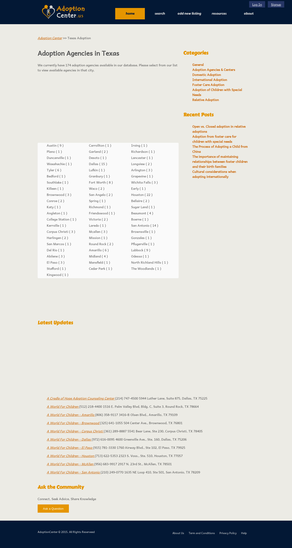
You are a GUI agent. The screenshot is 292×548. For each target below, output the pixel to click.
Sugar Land (140, 206)
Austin (52, 145)
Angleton (54, 213)
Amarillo (96, 249)
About (248, 13)
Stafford (53, 268)
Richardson (140, 151)
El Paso (52, 262)
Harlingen (54, 237)
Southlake (54, 182)
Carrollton (97, 145)
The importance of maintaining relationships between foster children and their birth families (220, 161)
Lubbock (137, 249)
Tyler (51, 169)
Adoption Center (50, 37)
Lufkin (94, 169)
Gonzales (138, 237)
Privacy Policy (228, 533)
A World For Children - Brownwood (73, 422)
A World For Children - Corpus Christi (75, 431)
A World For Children (63, 406)
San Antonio (140, 225)
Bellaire (137, 200)
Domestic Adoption (206, 74)
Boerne (136, 219)
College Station (58, 219)
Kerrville (53, 225)
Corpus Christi (58, 231)
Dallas (94, 163)
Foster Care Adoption (208, 84)
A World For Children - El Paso (70, 447)
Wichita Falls (141, 182)
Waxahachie (56, 163)
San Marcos (56, 243)
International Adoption (209, 79)
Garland (95, 151)
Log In (257, 4)
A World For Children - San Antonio (74, 472)
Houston (138, 194)
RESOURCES (219, 13)
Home (130, 13)
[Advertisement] (108, 108)
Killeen (52, 188)
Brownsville (140, 231)
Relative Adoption (205, 99)
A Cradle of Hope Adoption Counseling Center (81, 398)
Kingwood (54, 274)
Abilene (53, 256)
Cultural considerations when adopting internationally (214, 174)
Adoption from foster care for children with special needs (214, 139)
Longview (138, 163)
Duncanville (56, 157)
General (198, 64)
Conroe (52, 200)
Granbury (96, 176)
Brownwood (56, 194)
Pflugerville (139, 243)
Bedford (53, 176)
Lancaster (139, 157)
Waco (93, 188)
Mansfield (96, 262)
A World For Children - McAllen (70, 463)
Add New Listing (189, 13)
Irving (136, 145)
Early (135, 188)
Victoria (95, 219)
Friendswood (99, 213)
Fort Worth (98, 182)
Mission (95, 237)
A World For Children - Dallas (69, 439)
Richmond (96, 206)
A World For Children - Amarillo (71, 414)
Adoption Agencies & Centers (213, 69)
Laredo (94, 225)
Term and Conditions (202, 533)
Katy (51, 206)
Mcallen (95, 231)
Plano (51, 151)
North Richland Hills (146, 262)
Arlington (138, 169)
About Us (178, 533)
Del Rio (52, 249)
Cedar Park (97, 268)
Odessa (137, 256)
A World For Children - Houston (71, 455)
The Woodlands (143, 268)
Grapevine (139, 176)
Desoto (94, 157)
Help (244, 533)
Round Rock (98, 243)
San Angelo (98, 194)
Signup (276, 4)
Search (160, 13)
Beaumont (139, 213)
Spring (94, 200)
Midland (95, 256)
